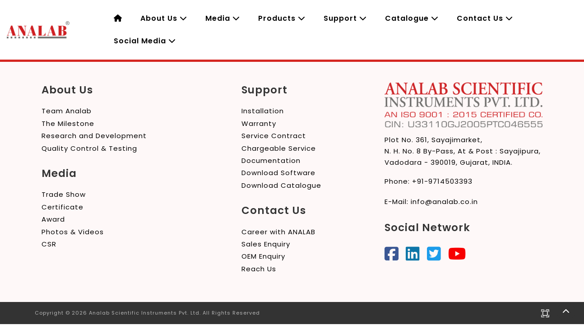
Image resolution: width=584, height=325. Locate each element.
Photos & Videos (73, 232)
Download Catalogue (281, 185)
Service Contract (273, 135)
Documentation (271, 160)
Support (345, 18)
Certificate (62, 207)
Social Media (145, 41)
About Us (163, 18)
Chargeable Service (278, 148)
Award (53, 219)
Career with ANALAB (278, 232)
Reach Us (258, 269)
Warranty (258, 123)
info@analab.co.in (444, 201)
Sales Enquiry (265, 244)
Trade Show (64, 194)
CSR (49, 244)
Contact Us (485, 18)
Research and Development (94, 135)
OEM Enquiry (263, 256)
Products (282, 18)
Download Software (278, 172)
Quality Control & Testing (89, 148)
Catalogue (412, 18)
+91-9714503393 (442, 181)
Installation (262, 111)
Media (222, 18)
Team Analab (67, 111)
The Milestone (68, 123)
